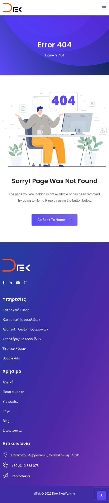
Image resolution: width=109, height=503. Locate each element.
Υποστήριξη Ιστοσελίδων (22, 339)
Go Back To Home (54, 220)
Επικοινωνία (12, 430)
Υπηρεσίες (11, 402)
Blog (6, 421)
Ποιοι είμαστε (13, 392)
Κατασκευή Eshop (16, 310)
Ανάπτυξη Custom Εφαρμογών (25, 329)
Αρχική (8, 382)
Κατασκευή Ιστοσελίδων (21, 320)
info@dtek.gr (21, 476)
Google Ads (11, 358)
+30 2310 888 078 (25, 466)
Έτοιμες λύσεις (14, 349)
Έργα (6, 411)
